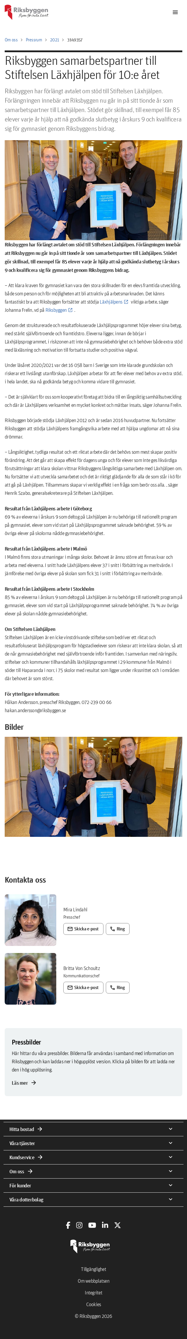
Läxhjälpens (111, 301)
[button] (93, 787)
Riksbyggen (56, 310)
